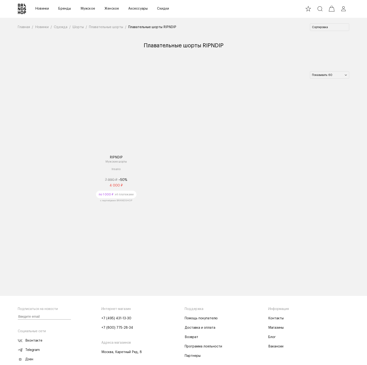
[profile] (343, 9)
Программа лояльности (203, 346)
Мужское (88, 8)
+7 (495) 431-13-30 (116, 318)
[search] (320, 9)
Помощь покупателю (201, 318)
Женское (111, 8)
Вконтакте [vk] (30, 340)
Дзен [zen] (25, 359)
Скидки (163, 8)
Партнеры (193, 356)
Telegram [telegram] (29, 350)
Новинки (42, 8)
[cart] (332, 9)
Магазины (276, 327)
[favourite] (308, 9)
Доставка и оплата (200, 327)
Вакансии (275, 346)
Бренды (64, 8)
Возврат (191, 337)
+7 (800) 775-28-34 (117, 327)
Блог (272, 337)
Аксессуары (138, 8)
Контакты (276, 318)
